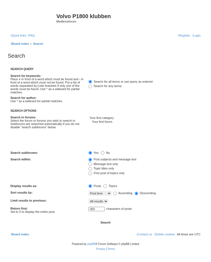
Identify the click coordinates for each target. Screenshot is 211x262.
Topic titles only (101, 168)
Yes (93, 152)
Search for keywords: (25, 75)
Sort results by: (21, 192)
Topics (110, 186)
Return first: (19, 208)
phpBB (91, 244)
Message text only (103, 164)
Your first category (144, 118)
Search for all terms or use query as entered (120, 81)
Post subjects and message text (112, 159)
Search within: (20, 159)
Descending (145, 193)
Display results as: (23, 186)
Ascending (122, 193)
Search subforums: (24, 152)
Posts (94, 186)
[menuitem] (31, 35)
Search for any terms (105, 86)
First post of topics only (106, 173)
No (105, 152)
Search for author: (23, 97)
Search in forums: (23, 117)
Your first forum (144, 122)
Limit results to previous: (28, 200)
